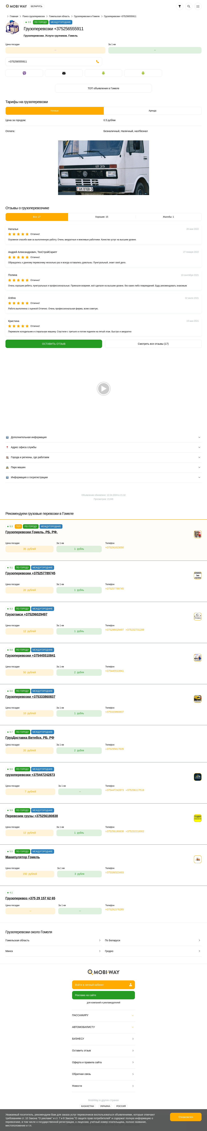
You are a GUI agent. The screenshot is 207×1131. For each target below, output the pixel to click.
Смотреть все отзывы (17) (153, 343)
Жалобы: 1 (168, 217)
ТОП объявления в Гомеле (103, 88)
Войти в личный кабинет (103, 984)
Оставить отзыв (53, 343)
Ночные (55, 110)
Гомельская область (59, 16)
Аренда (152, 110)
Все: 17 (36, 217)
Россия (121, 1106)
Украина (105, 1106)
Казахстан (87, 1106)
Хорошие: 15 (101, 217)
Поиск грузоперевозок (34, 16)
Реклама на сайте (85, 995)
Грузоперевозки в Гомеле (87, 16)
